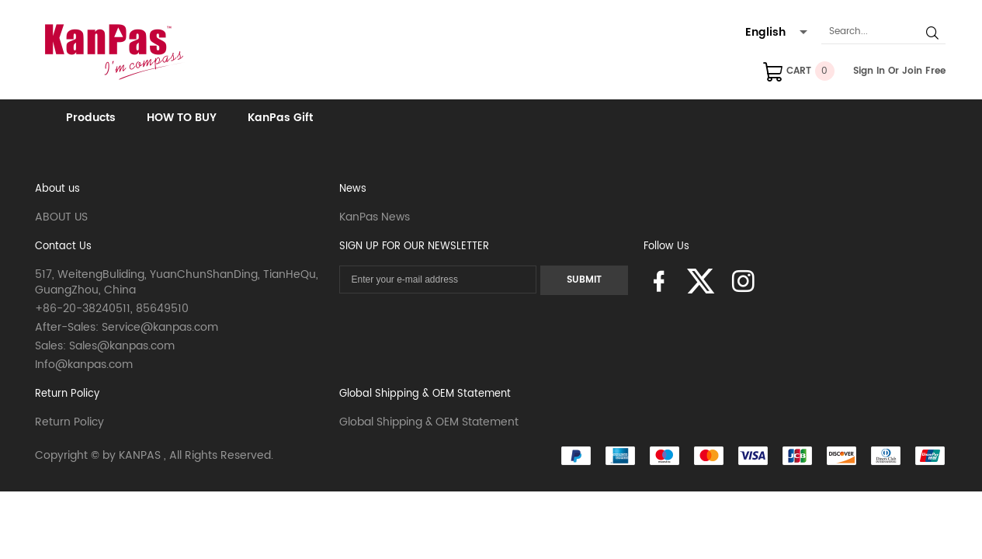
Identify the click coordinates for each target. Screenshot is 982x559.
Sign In (869, 71)
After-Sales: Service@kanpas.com (126, 327)
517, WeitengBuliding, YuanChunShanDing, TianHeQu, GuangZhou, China (176, 282)
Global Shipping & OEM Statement (425, 394)
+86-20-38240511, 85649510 (112, 309)
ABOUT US (61, 217)
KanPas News (374, 217)
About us (57, 189)
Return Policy (67, 394)
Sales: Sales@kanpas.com (105, 346)
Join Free (924, 71)
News (352, 189)
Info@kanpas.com (84, 364)
